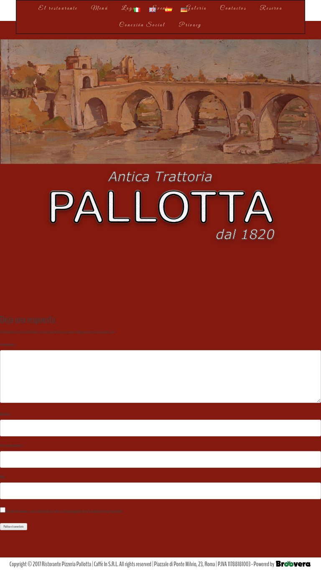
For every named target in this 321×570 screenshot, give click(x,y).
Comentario (8, 345)
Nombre (6, 414)
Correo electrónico (12, 446)
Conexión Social (142, 25)
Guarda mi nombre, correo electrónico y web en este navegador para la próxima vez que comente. (64, 511)
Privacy (190, 25)
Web (2, 477)
